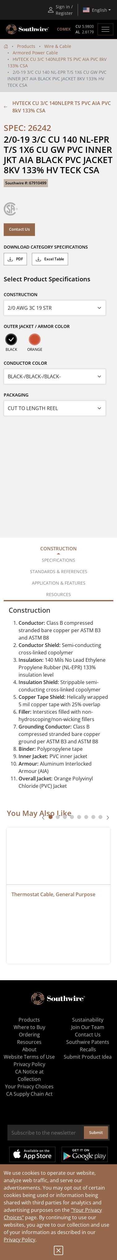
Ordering (29, 1034)
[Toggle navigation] (105, 29)
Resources (29, 1042)
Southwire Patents (87, 1042)
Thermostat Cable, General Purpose (53, 894)
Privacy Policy (19, 1239)
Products (26, 46)
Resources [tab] (58, 594)
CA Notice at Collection (29, 1075)
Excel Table (50, 259)
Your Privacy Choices (29, 1086)
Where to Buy (29, 1027)
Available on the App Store (32, 1154)
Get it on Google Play (85, 1154)
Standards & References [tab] (58, 571)
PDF (15, 259)
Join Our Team (87, 1027)
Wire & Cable (57, 46)
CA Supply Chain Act (29, 1093)
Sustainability (87, 1019)
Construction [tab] (58, 548)
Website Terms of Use (29, 1056)
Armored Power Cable (35, 53)
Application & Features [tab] (58, 583)
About (29, 1049)
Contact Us (19, 229)
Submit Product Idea (88, 1056)
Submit (96, 1132)
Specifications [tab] (58, 560)
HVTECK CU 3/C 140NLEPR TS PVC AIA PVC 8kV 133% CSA (57, 107)
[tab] (51, 817)
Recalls (88, 1049)
